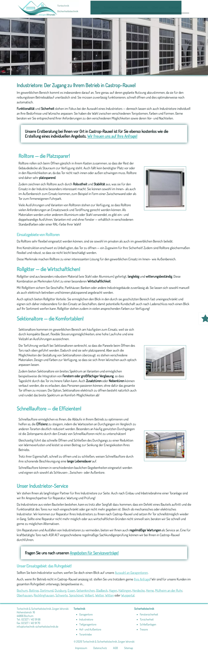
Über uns (158, 7)
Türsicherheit (147, 619)
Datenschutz (100, 648)
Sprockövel (76, 595)
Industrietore (86, 619)
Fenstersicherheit (149, 614)
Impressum (81, 648)
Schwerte (61, 595)
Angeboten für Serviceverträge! (94, 552)
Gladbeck (102, 590)
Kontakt (174, 7)
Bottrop (34, 590)
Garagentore (86, 614)
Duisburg (60, 590)
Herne (150, 590)
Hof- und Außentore (90, 629)
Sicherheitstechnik (134, 7)
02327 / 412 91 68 (30, 619)
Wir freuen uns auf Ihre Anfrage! (112, 136)
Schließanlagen (148, 624)
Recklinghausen (44, 595)
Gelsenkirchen (85, 590)
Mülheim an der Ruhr (168, 590)
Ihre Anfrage (142, 579)
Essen (71, 590)
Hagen (113, 590)
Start (96, 7)
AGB (115, 648)
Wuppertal (127, 595)
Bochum (22, 590)
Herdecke (138, 590)
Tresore (144, 629)
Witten (109, 595)
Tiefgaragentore (87, 624)
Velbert (89, 595)
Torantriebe (85, 634)
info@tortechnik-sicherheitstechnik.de (37, 626)
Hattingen (124, 590)
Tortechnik (110, 7)
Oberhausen (24, 595)
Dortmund (46, 590)
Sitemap (128, 648)
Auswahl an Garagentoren (131, 572)
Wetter (99, 595)
